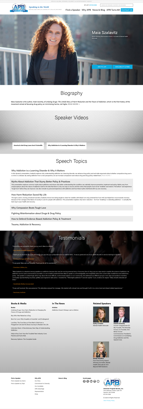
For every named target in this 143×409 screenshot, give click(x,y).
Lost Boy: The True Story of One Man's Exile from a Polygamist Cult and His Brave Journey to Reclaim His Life (29, 324)
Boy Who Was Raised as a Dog (21, 316)
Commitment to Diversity (42, 384)
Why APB (86, 9)
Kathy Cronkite (98, 324)
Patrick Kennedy (119, 324)
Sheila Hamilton (98, 359)
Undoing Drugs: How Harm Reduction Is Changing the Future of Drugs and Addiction (28, 311)
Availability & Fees (122, 67)
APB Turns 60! (113, 9)
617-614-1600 (93, 5)
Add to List (102, 67)
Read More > (74, 104)
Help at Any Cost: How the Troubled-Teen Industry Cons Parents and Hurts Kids (29, 335)
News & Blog (98, 9)
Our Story (37, 381)
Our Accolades (39, 386)
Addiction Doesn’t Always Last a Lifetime (65, 310)
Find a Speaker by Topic (18, 384)
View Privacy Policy (109, 401)
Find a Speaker (73, 9)
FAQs (36, 394)
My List (86, 5)
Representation (39, 392)
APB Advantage (39, 389)
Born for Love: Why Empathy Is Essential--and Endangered (30, 319)
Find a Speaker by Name (18, 381)
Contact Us (127, 9)
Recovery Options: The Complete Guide (23, 339)
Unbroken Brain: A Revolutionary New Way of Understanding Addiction (30, 329)
